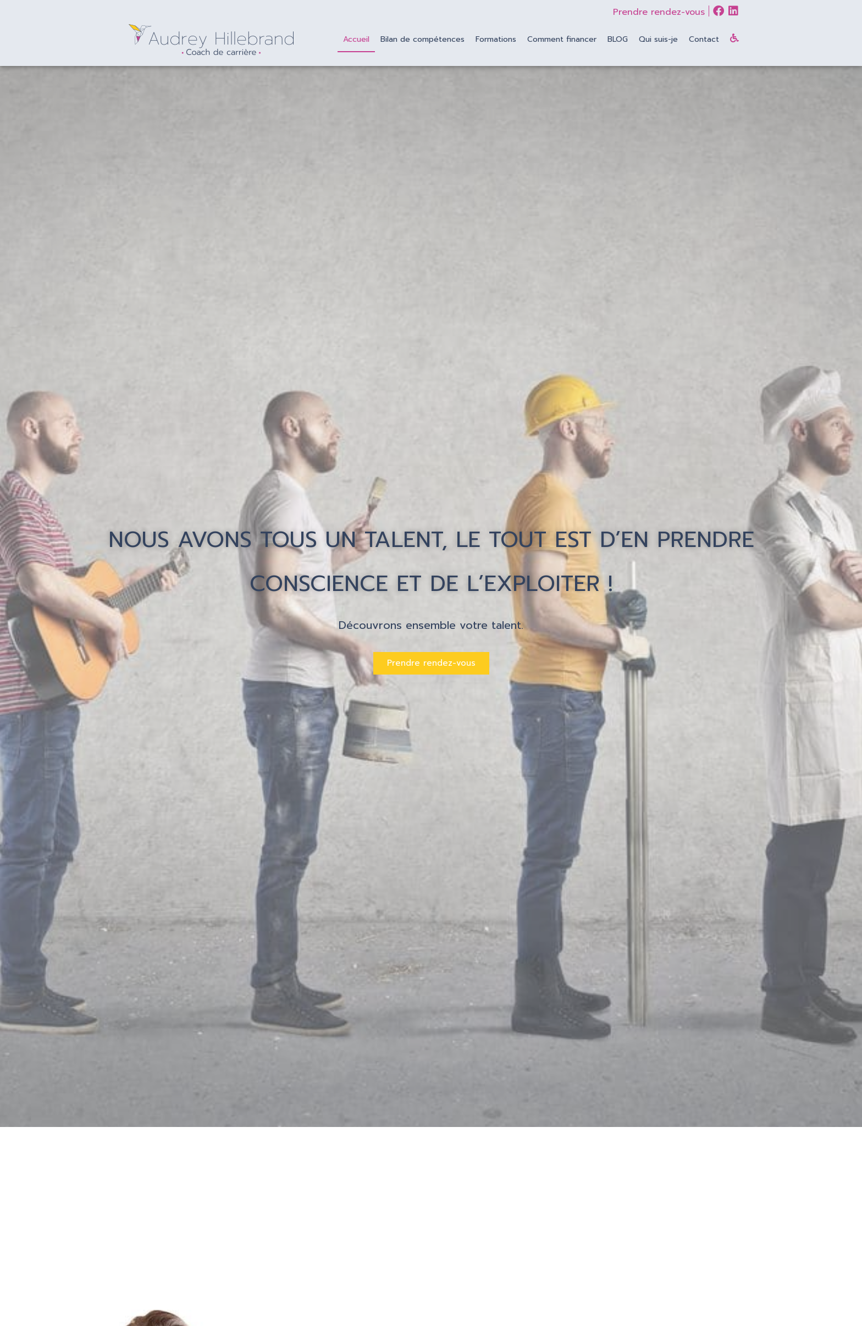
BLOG (617, 39)
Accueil (356, 39)
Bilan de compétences (422, 39)
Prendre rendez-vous (659, 12)
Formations (496, 39)
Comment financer (561, 39)
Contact (704, 39)
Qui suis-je (658, 39)
